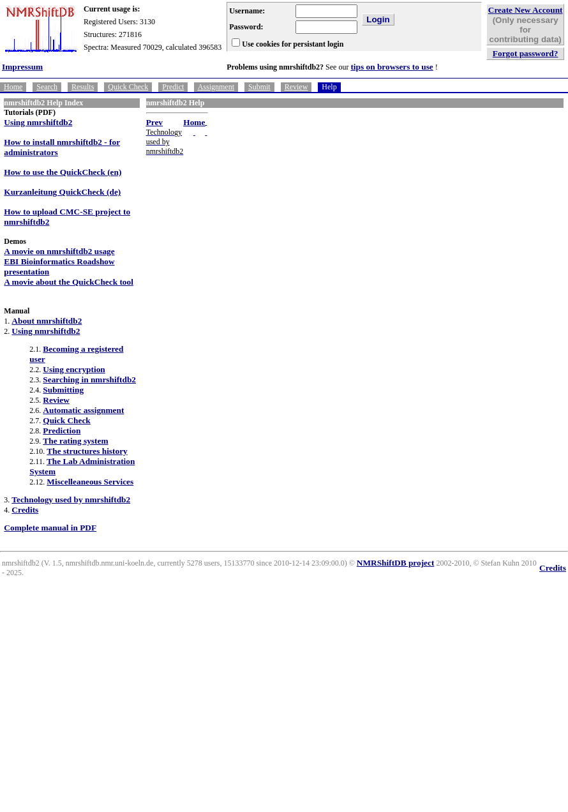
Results (82, 86)
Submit (259, 86)
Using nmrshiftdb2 (38, 122)
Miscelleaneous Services (90, 481)
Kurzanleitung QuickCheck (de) (62, 192)
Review (296, 86)
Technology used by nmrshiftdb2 (70, 499)
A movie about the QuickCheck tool (68, 282)
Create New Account (525, 10)
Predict (173, 86)
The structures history (87, 451)
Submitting (63, 390)
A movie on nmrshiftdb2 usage (59, 251)
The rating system (75, 441)
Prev (154, 122)
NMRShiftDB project (396, 563)
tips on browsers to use (391, 66)
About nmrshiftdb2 (46, 321)
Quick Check (128, 86)
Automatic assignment (83, 410)
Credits (24, 510)
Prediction (61, 430)
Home (13, 86)
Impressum (22, 66)
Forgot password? (525, 53)
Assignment (216, 86)
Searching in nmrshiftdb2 (89, 379)
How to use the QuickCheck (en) (62, 172)
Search (46, 86)
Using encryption (74, 369)
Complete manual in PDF (50, 527)
